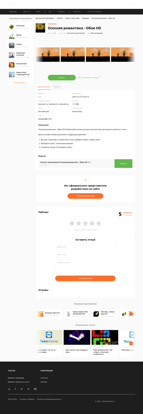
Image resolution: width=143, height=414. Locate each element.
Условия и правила (27, 399)
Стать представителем (85, 196)
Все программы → (20, 83)
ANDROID (61, 12)
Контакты (44, 378)
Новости (77, 12)
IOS (50, 12)
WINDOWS (13, 12)
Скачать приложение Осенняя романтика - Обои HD (65, 162)
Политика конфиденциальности (49, 399)
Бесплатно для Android (76, 33)
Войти (109, 4)
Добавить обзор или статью (18, 382)
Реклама (44, 382)
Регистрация (118, 4)
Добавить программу (16, 378)
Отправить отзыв (85, 278)
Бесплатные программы (45, 18)
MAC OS (26, 12)
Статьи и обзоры (94, 12)
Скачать (62, 77)
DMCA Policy (12, 399)
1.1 (52, 33)
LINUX (38, 12)
